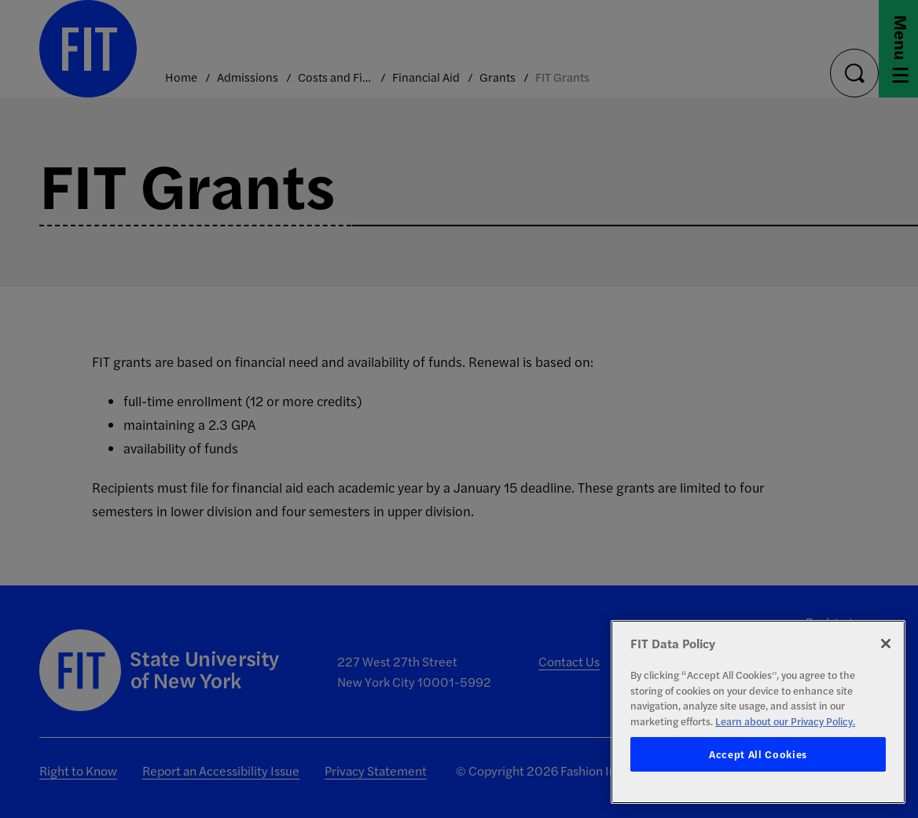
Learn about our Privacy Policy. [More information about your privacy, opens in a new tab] (785, 720)
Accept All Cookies (758, 753)
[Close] (885, 643)
